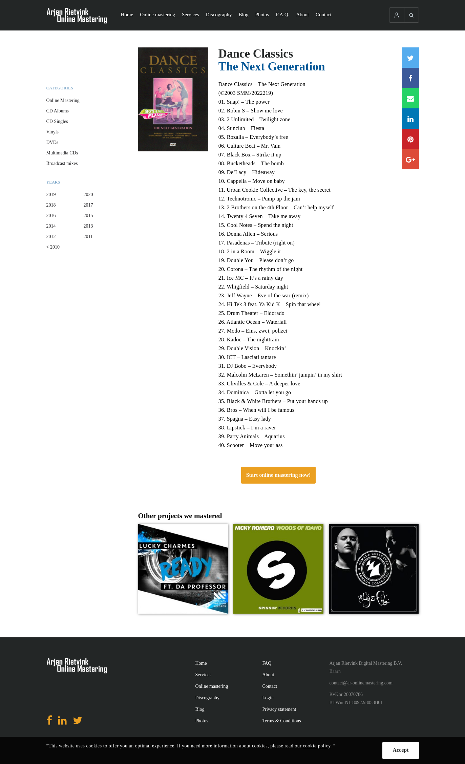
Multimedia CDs (62, 152)
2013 (88, 226)
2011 (88, 236)
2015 (88, 215)
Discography (219, 14)
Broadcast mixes (62, 163)
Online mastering (157, 14)
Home (127, 14)
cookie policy (316, 745)
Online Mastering (63, 100)
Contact (324, 14)
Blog (243, 14)
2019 (51, 194)
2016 (51, 215)
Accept (400, 750)
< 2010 (53, 247)
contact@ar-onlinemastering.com (361, 682)
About (302, 14)
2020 (88, 194)
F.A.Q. (282, 14)
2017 (88, 205)
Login (268, 697)
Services (190, 14)
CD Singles (57, 121)
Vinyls (52, 131)
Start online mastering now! (278, 475)
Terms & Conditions (281, 720)
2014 (51, 226)
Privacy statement (279, 709)
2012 (51, 236)
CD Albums (57, 110)
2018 (51, 205)
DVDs (52, 142)
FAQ (267, 663)
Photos (262, 14)
